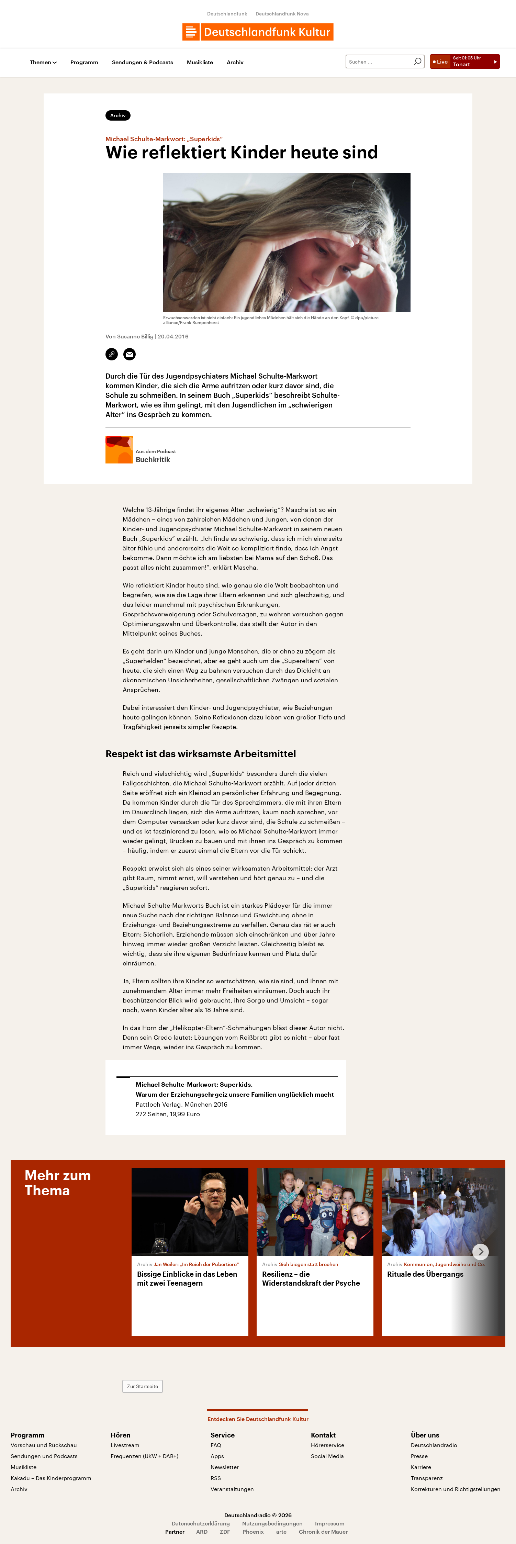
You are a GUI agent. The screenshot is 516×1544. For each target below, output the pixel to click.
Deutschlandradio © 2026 (258, 1515)
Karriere (421, 1467)
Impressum (330, 1523)
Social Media (327, 1456)
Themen (40, 62)
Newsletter (225, 1467)
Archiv (235, 62)
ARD (201, 1531)
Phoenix (253, 1531)
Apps (217, 1456)
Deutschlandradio (434, 1445)
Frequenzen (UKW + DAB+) (144, 1456)
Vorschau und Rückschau (44, 1445)
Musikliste (200, 62)
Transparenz (427, 1478)
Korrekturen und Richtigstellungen (456, 1489)
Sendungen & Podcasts (142, 62)
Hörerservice (327, 1445)
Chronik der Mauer (323, 1531)
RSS (216, 1478)
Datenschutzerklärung (201, 1523)
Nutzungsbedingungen (272, 1523)
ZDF (225, 1531)
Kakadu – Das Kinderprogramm (51, 1478)
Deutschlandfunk (227, 13)
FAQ (216, 1445)
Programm (84, 62)
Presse (419, 1456)
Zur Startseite (142, 1386)
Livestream (125, 1445)
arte (281, 1531)
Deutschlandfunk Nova (282, 13)
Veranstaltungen (232, 1489)
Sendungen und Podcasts (44, 1456)
